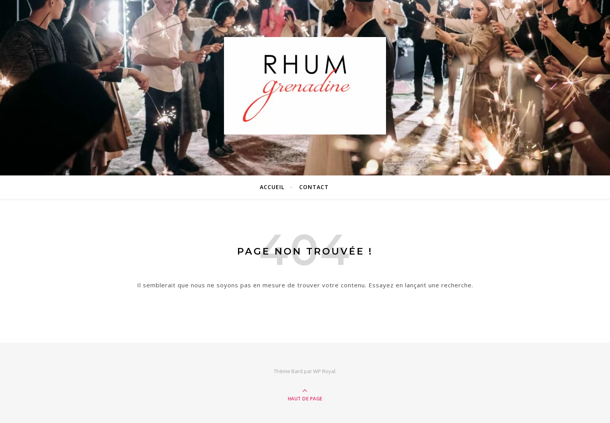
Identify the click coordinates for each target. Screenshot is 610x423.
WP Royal (324, 371)
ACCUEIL (272, 187)
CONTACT (314, 187)
